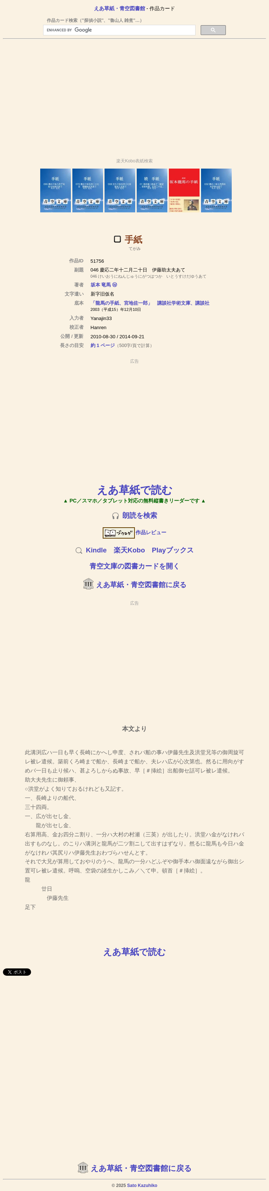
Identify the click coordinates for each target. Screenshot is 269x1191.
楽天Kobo (129, 550)
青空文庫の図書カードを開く (135, 566)
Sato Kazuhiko (142, 1185)
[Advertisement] (134, 95)
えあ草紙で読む (135, 490)
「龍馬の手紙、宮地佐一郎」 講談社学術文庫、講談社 (150, 303)
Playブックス (173, 550)
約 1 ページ (103, 345)
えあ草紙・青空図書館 (119, 8)
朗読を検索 (139, 515)
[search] (118, 30)
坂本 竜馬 (101, 285)
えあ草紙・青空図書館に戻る (141, 585)
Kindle (96, 550)
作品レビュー (135, 532)
